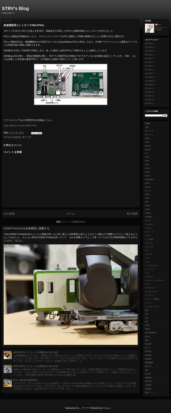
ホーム (70, 213)
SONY (147, 198)
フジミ (147, 273)
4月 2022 (148, 103)
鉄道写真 (148, 351)
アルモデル (149, 224)
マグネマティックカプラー (154, 280)
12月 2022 (148, 77)
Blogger (107, 408)
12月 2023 (148, 47)
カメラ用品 (149, 239)
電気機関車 (149, 362)
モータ (147, 284)
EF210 (147, 168)
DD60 (147, 161)
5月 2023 (148, 62)
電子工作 (26, 137)
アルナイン (149, 220)
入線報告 (148, 385)
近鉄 (146, 314)
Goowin (147, 176)
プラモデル (149, 277)
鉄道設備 (148, 355)
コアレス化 (149, 247)
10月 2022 (148, 85)
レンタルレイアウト (152, 306)
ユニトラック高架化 (152, 299)
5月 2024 (148, 43)
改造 (146, 310)
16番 (146, 127)
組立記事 (148, 344)
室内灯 (147, 325)
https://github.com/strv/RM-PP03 (20, 125)
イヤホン (148, 228)
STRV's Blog (15, 8)
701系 (147, 138)
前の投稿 (132, 213)
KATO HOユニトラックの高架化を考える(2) (35, 366)
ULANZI (148, 213)
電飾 (146, 370)
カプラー (148, 235)
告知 (146, 318)
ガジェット (149, 232)
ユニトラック (150, 295)
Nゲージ (148, 191)
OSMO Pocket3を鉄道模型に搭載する (26, 228)
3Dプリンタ (149, 131)
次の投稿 (9, 213)
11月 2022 (148, 81)
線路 (146, 340)
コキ (146, 250)
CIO (146, 153)
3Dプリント (149, 135)
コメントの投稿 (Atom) (73, 221)
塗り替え (148, 374)
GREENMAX (149, 179)
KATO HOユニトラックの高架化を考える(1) (35, 352)
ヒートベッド (150, 269)
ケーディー (149, 243)
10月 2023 (148, 51)
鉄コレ (147, 348)
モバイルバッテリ (151, 291)
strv (159, 25)
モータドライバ (150, 288)
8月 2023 (148, 58)
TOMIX (147, 209)
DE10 (147, 164)
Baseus (147, 146)
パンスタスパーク (151, 265)
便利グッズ (149, 392)
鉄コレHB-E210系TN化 (25, 380)
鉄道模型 (16, 137)
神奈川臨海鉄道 (150, 333)
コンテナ (148, 254)
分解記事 (148, 389)
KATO (147, 183)
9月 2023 (148, 55)
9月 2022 (148, 88)
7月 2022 (148, 96)
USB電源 (148, 217)
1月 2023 (148, 73)
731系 (147, 142)
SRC (146, 202)
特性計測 (148, 381)
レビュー (148, 303)
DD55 (147, 157)
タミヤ (147, 258)
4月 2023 (148, 66)
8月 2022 (148, 92)
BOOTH (148, 150)
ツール (147, 262)
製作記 (147, 336)
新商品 (147, 329)
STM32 (147, 206)
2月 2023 (148, 70)
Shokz (147, 194)
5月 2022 (148, 99)
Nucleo (147, 187)
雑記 (146, 321)
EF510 (147, 172)
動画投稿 (148, 377)
